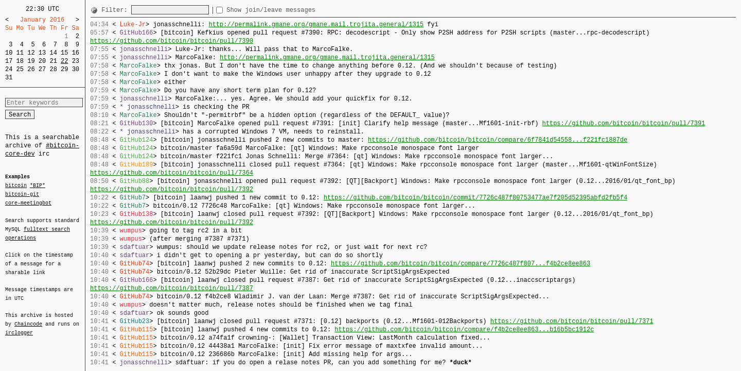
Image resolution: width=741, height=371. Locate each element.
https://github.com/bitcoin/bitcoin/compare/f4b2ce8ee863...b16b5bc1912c (464, 329)
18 (20, 61)
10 (8, 52)
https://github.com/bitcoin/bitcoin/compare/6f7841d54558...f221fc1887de (497, 140)
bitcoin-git (22, 194)
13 (42, 52)
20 (42, 61)
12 (30, 52)
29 (64, 69)
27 (42, 69)
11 (20, 52)
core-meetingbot (28, 202)
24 (8, 69)
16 (75, 52)
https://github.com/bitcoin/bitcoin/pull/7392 (171, 189)
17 (8, 61)
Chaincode (28, 318)
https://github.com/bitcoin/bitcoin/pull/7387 (171, 288)
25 (20, 69)
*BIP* (37, 186)
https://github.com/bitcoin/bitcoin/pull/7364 (171, 172)
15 (64, 52)
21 (53, 61)
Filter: (116, 10)
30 (75, 69)
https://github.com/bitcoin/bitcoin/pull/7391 (623, 123)
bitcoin (16, 186)
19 (30, 61)
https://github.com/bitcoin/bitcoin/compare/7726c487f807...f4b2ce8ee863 (460, 263)
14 (53, 52)
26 (30, 69)
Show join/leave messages (289, 10)
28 (53, 69)
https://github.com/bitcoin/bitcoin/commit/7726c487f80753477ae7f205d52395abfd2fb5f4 (475, 197)
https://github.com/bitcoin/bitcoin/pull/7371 (572, 321)
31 (8, 77)
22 (64, 61)
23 (75, 61)
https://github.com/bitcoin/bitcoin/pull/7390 (171, 41)
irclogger (19, 326)
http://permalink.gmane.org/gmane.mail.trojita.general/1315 (316, 24)
